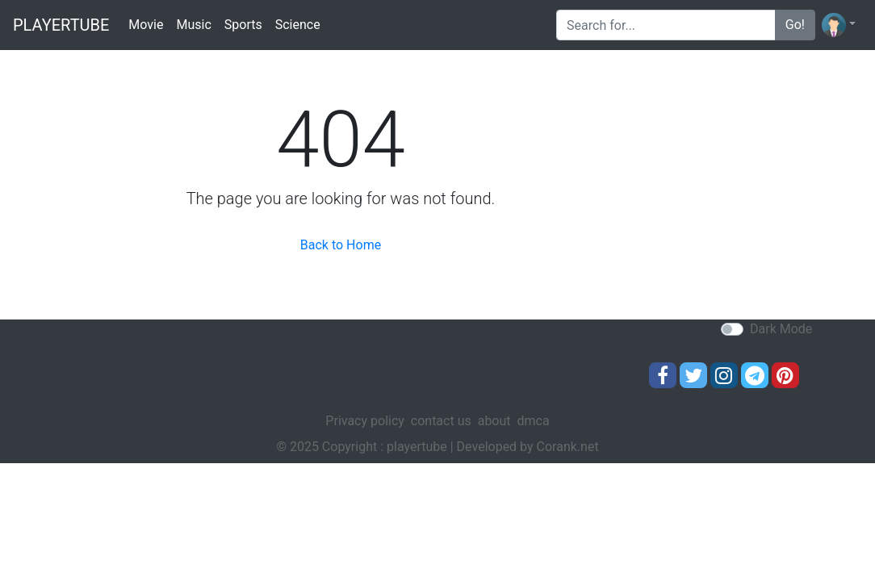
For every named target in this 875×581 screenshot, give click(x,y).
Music (193, 24)
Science (297, 24)
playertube (61, 25)
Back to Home (340, 245)
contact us (441, 420)
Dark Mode (781, 328)
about (494, 420)
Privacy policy (364, 420)
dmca (533, 420)
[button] (838, 25)
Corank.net (568, 446)
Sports (243, 24)
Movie (145, 24)
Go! (795, 24)
